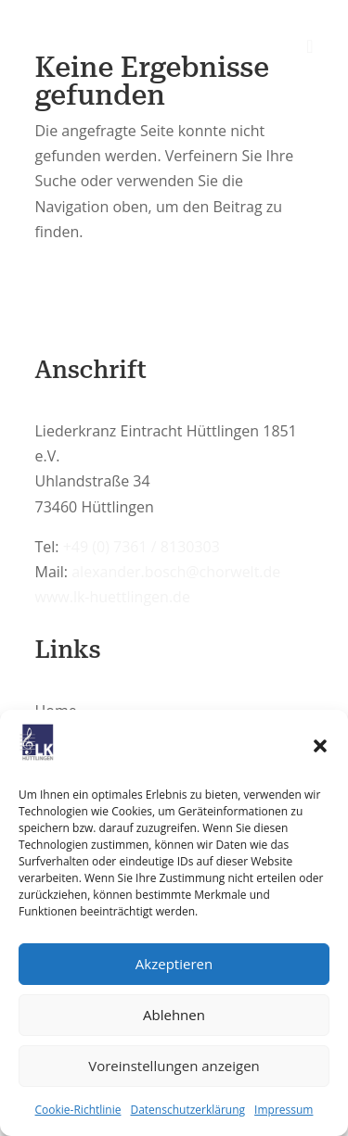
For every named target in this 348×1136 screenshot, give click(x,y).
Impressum (283, 1109)
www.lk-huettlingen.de (112, 597)
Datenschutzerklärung (187, 1109)
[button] (320, 746)
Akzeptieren (174, 963)
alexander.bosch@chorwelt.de (175, 572)
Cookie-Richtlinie (78, 1109)
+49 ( (141, 546)
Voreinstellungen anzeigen (174, 1065)
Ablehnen (174, 1014)
